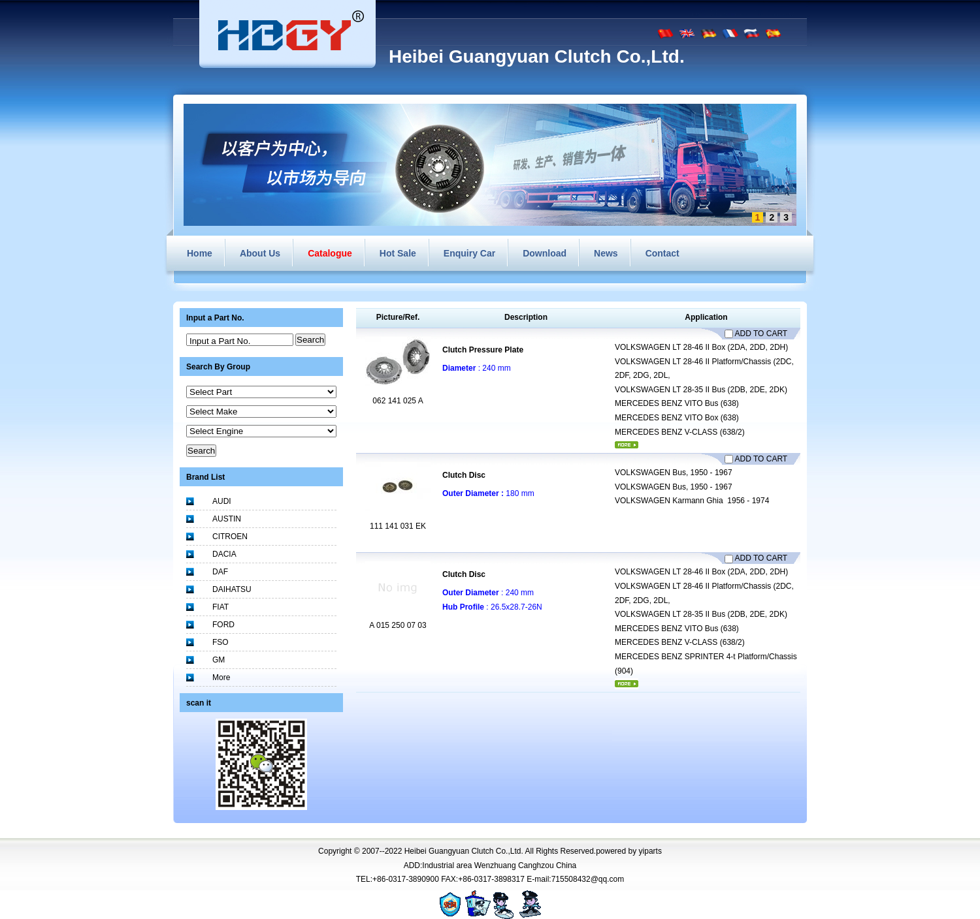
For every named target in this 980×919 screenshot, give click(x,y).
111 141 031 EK (398, 526)
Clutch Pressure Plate (482, 349)
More (221, 677)
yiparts (650, 851)
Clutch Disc (463, 475)
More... (626, 444)
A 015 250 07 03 (397, 625)
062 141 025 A (397, 400)
